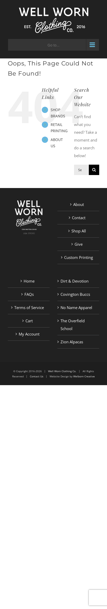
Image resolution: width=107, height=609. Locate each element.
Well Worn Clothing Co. (62, 371)
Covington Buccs (75, 294)
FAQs (29, 294)
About (78, 204)
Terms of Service (29, 307)
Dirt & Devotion (75, 281)
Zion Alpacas (72, 341)
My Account (29, 334)
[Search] (94, 170)
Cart (29, 320)
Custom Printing (78, 257)
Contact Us (36, 376)
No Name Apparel (76, 307)
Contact (78, 217)
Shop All (78, 230)
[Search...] (81, 170)
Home (29, 281)
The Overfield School (73, 324)
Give (79, 244)
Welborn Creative (84, 376)
